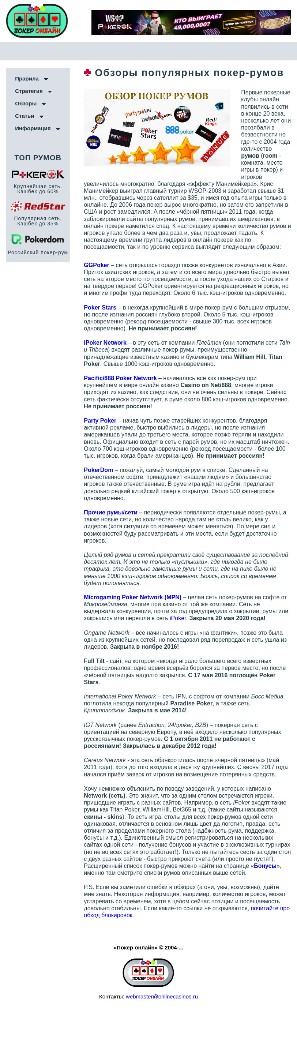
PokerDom (106, 501)
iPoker (197, 649)
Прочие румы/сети (118, 543)
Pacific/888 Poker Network (127, 402)
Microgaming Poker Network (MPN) (140, 628)
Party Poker (107, 444)
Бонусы (158, 910)
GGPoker (104, 281)
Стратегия (29, 91)
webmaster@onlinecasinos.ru (162, 1041)
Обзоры (26, 104)
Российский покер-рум (38, 253)
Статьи (24, 116)
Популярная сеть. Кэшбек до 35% (38, 221)
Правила (27, 79)
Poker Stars (107, 331)
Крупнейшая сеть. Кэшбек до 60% (38, 189)
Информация (32, 128)
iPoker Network (112, 366)
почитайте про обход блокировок (174, 960)
